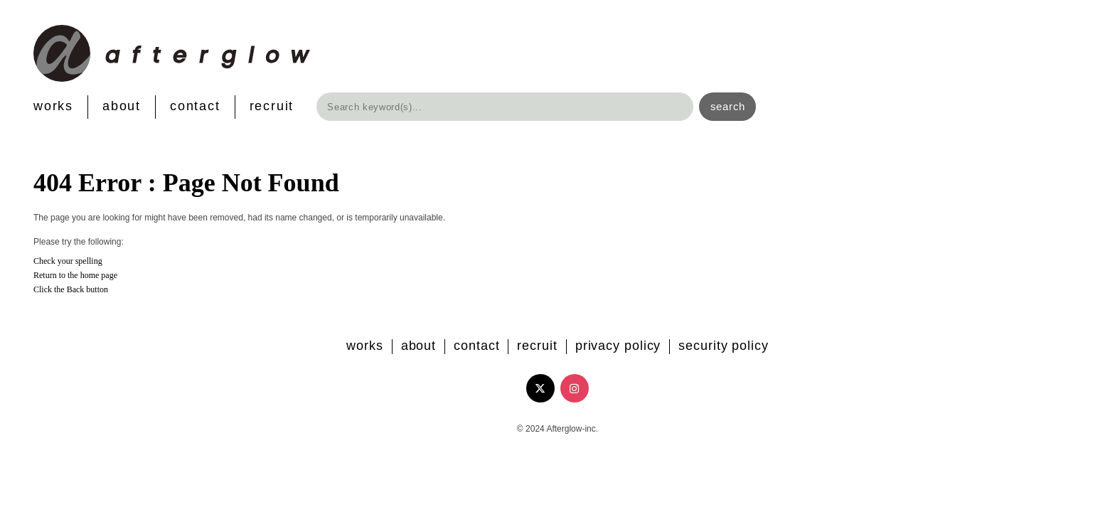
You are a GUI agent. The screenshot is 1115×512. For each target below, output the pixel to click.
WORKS (53, 105)
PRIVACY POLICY (618, 345)
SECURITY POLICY (723, 345)
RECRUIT (272, 105)
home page (98, 275)
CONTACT (195, 105)
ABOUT (121, 105)
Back (76, 289)
